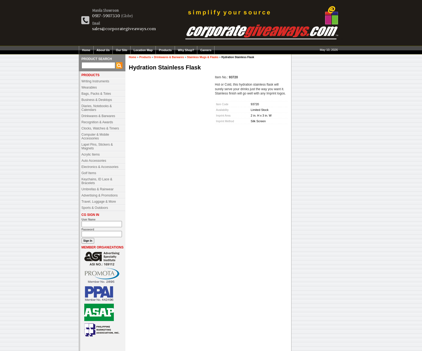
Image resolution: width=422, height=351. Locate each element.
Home (86, 50)
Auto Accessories (94, 161)
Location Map (143, 50)
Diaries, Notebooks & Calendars (97, 108)
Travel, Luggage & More (99, 201)
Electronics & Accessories (100, 167)
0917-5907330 (106, 15)
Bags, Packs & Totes (96, 94)
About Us (103, 50)
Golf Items (89, 173)
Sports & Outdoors (95, 208)
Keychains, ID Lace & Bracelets (97, 181)
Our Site (121, 50)
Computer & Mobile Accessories (95, 136)
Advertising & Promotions (100, 195)
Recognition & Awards (97, 122)
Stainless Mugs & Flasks (203, 57)
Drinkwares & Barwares (98, 116)
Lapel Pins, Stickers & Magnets (97, 146)
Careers (205, 50)
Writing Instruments (95, 81)
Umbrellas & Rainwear (98, 189)
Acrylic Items (91, 154)
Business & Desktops (97, 100)
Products (165, 50)
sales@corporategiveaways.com (124, 28)
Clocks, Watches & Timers (100, 128)
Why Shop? (186, 50)
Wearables (89, 87)
